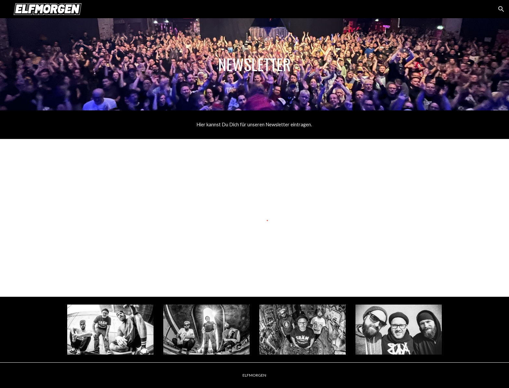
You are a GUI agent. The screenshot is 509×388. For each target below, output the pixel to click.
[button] (501, 9)
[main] (254, 64)
